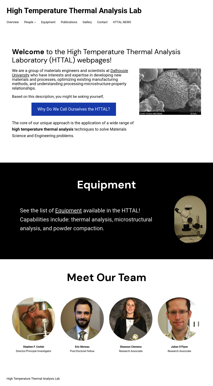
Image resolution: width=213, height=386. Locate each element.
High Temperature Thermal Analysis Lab (74, 10)
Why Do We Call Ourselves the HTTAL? (73, 109)
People (28, 22)
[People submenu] (35, 22)
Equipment (68, 210)
